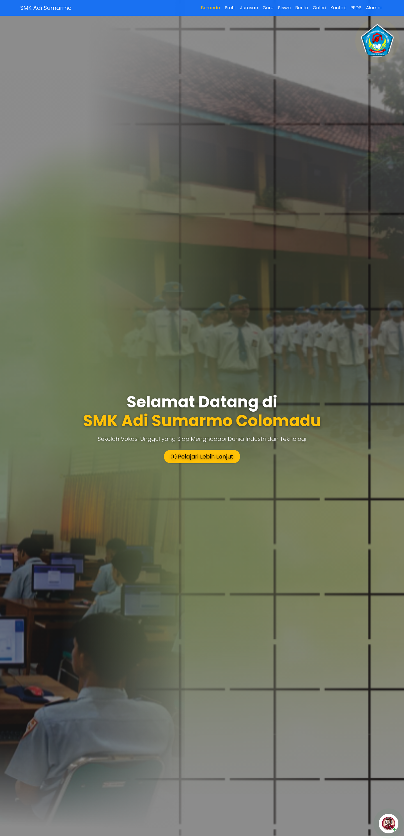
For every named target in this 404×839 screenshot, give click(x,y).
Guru (268, 7)
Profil (230, 7)
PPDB (356, 7)
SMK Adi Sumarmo (46, 8)
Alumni (374, 7)
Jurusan (249, 7)
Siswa (284, 7)
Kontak (338, 7)
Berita (301, 7)
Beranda (210, 7)
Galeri (319, 7)
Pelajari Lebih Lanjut (202, 456)
